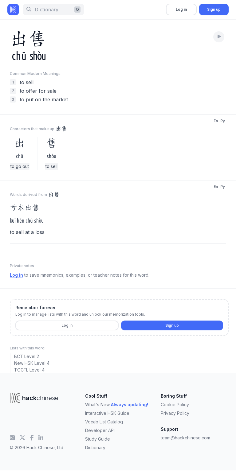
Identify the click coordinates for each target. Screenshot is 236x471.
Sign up (214, 9)
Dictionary (95, 447)
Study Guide (97, 439)
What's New (116, 404)
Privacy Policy (175, 413)
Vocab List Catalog (104, 421)
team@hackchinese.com (185, 437)
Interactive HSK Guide (107, 413)
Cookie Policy (175, 404)
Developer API (100, 430)
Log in (181, 9)
